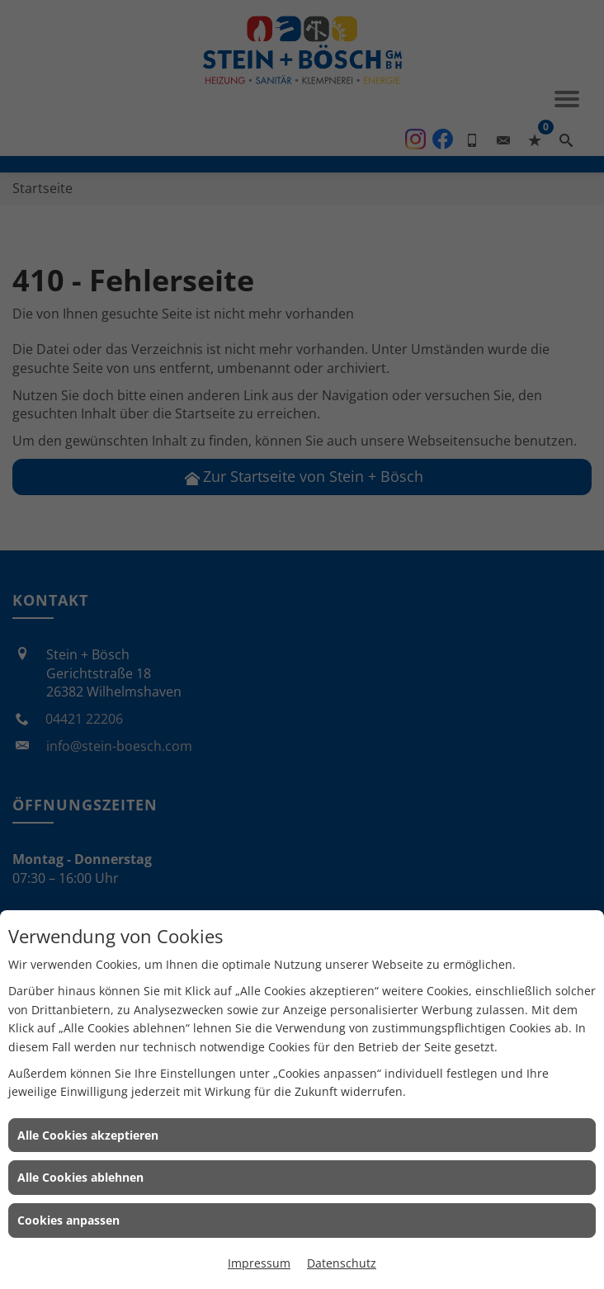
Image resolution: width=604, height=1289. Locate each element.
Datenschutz (341, 1263)
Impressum (259, 1263)
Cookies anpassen (68, 1220)
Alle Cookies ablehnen (80, 1177)
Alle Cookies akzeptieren (87, 1135)
